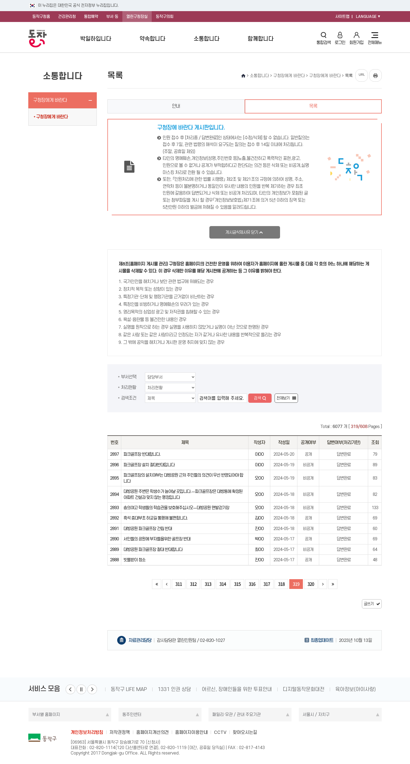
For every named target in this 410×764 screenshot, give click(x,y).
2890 (114, 538)
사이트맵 (342, 16)
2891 (114, 528)
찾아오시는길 (245, 732)
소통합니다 (206, 38)
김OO (259, 518)
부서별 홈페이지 (46, 714)
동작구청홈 (41, 16)
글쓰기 (369, 603)
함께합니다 (261, 38)
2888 (114, 559)
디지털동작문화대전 (303, 689)
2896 (114, 464)
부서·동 (112, 16)
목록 (313, 106)
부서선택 (128, 376)
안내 (176, 106)
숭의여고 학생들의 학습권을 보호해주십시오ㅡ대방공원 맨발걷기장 (176, 507)
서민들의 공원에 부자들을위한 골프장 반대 (156, 538)
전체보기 (283, 398)
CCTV (220, 732)
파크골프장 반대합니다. (142, 454)
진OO (259, 528)
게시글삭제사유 (241, 232)
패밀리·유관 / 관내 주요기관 (236, 714)
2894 (114, 494)
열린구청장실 (137, 16)
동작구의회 (164, 16)
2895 (114, 478)
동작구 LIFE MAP (129, 689)
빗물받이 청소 (134, 559)
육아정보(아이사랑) (355, 689)
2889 (114, 549)
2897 (114, 454)
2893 (114, 507)
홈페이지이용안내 (191, 732)
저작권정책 (120, 732)
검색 (257, 398)
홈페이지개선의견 (152, 732)
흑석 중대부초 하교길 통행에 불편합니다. (155, 518)
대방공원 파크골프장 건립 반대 (147, 528)
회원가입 (356, 38)
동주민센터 (131, 714)
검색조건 (128, 398)
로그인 (340, 38)
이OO (259, 454)
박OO (259, 538)
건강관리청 (67, 16)
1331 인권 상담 (174, 689)
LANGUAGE (366, 16)
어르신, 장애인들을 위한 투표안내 (237, 689)
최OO (259, 549)
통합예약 (91, 16)
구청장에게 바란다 (50, 100)
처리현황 (128, 387)
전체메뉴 (375, 38)
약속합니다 (152, 38)
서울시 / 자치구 (316, 714)
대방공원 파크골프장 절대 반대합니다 (152, 549)
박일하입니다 (95, 38)
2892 (114, 518)
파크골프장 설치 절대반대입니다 (149, 464)
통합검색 (323, 38)
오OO (259, 478)
